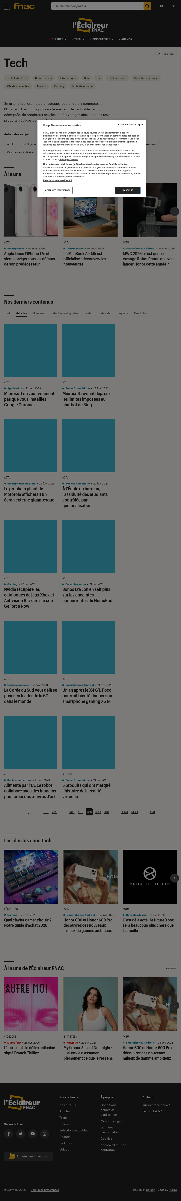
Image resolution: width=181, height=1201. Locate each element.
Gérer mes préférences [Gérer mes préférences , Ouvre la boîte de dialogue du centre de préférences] (57, 190)
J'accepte (128, 190)
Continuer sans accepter (130, 124)
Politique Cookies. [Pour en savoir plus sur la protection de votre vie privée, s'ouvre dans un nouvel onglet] (68, 159)
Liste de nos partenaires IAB (57, 180)
